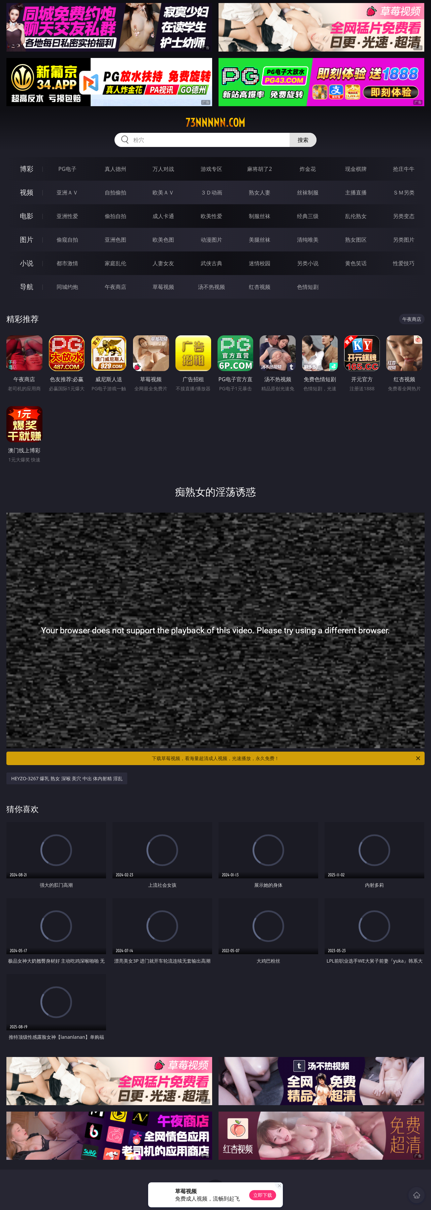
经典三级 (308, 216)
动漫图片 (211, 239)
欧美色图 (163, 239)
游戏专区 (211, 169)
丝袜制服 (308, 192)
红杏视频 (259, 287)
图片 (26, 239)
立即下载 (262, 1195)
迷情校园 (259, 263)
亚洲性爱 (67, 216)
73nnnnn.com (215, 122)
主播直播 (356, 192)
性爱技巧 (404, 263)
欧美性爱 (211, 216)
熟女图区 (356, 239)
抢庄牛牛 (404, 169)
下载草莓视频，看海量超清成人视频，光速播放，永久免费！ (286, 758)
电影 (26, 215)
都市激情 (67, 263)
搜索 (303, 140)
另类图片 (404, 239)
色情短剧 (308, 287)
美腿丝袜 (259, 239)
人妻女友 (163, 263)
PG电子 (67, 169)
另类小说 (308, 263)
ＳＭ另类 (404, 192)
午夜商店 (115, 287)
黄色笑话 (356, 263)
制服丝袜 (259, 216)
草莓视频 (163, 287)
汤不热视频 (211, 287)
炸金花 (308, 169)
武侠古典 (211, 263)
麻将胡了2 (259, 169)
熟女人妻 (259, 192)
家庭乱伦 (115, 263)
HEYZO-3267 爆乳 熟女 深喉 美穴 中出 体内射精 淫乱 (67, 778)
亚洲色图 (115, 239)
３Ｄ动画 (211, 192)
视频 (26, 192)
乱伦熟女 (356, 216)
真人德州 (115, 169)
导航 (26, 286)
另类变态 (404, 216)
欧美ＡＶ (163, 192)
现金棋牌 (356, 169)
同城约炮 (67, 287)
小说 (26, 263)
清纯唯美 (308, 239)
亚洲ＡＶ (67, 192)
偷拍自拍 (115, 216)
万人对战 (163, 169)
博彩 (26, 168)
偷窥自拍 (67, 239)
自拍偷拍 (115, 192)
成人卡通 (163, 216)
